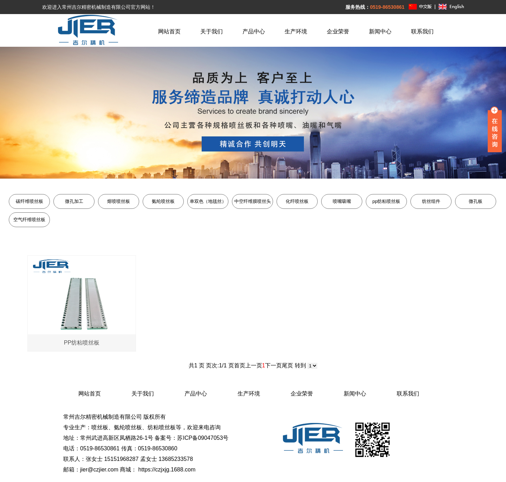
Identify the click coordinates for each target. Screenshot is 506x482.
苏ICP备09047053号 (202, 438)
